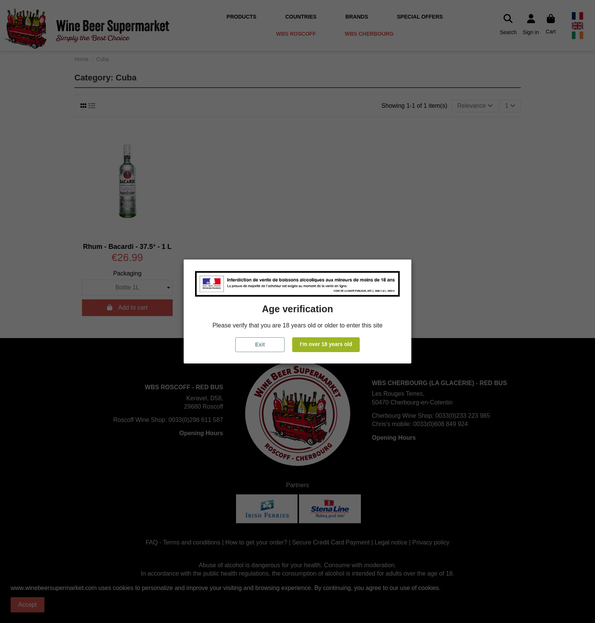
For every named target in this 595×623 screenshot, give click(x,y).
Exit (260, 344)
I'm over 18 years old (326, 344)
